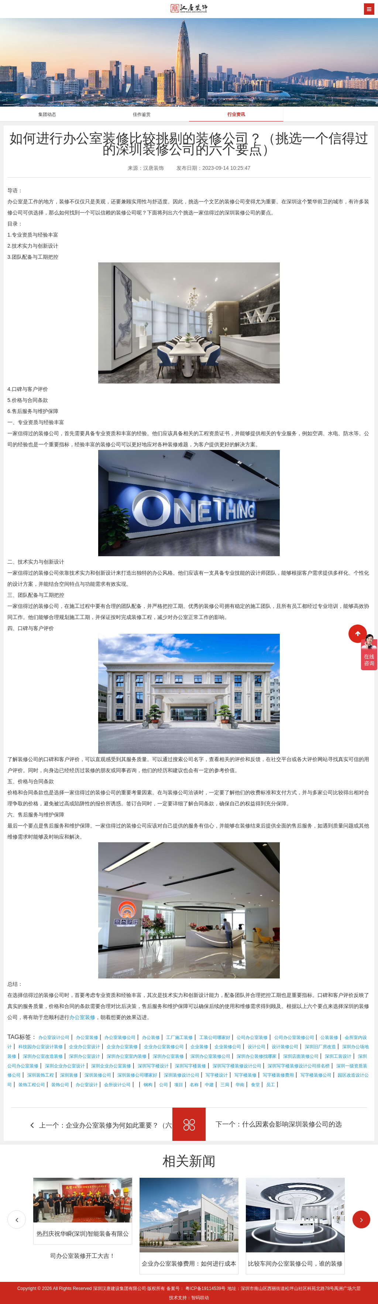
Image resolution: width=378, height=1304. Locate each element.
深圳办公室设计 (84, 1056)
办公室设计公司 (53, 1037)
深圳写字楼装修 (190, 1066)
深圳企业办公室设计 (65, 1066)
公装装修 (329, 1037)
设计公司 (256, 1046)
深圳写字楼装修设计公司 (237, 1066)
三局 (224, 1084)
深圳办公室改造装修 (43, 1056)
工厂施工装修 (179, 1037)
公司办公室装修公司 (294, 1037)
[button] (361, 1219)
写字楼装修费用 (278, 1075)
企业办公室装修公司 (164, 1046)
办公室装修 (82, 1017)
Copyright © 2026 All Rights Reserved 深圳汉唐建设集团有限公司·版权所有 (91, 1288)
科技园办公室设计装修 (40, 1046)
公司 (163, 1084)
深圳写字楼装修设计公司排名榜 (299, 1066)
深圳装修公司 (98, 1075)
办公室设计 (87, 1084)
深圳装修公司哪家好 (137, 1075)
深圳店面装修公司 (301, 1056)
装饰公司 (60, 1084)
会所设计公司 (117, 1084)
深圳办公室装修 (168, 1056)
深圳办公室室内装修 (127, 1056)
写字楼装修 (245, 1075)
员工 (270, 1084)
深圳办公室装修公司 (210, 1056)
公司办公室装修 (252, 1037)
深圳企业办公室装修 (111, 1066)
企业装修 (199, 1046)
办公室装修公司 (119, 1037)
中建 (209, 1084)
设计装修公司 (285, 1046)
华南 (240, 1084)
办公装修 (151, 1037)
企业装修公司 (227, 1046)
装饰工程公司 (31, 1084)
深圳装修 (69, 1075)
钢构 (148, 1084)
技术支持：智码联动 (189, 1297)
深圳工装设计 (338, 1056)
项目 (178, 1084)
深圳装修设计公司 (181, 1075)
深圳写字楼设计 (153, 1066)
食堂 (255, 1084)
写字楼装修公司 (315, 1075)
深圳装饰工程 (40, 1075)
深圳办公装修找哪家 (256, 1056)
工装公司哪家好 (214, 1037)
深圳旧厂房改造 (320, 1046)
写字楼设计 (217, 1075)
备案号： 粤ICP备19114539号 (196, 1288)
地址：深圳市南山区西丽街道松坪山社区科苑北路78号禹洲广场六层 (294, 1288)
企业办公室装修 (122, 1046)
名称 (194, 1084)
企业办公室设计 (84, 1046)
